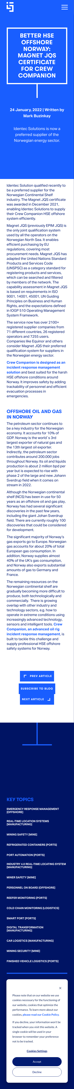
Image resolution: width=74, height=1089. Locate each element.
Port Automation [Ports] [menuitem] (26, 855)
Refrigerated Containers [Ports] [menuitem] (32, 844)
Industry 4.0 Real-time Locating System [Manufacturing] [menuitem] (36, 866)
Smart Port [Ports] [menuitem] (21, 918)
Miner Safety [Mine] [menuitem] (21, 877)
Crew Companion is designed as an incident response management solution (36, 367)
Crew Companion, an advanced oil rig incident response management (34, 629)
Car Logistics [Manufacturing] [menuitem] (30, 940)
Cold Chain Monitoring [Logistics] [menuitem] (33, 908)
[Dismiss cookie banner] (60, 987)
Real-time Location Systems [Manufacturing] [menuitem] (28, 823)
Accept (37, 1061)
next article (33, 699)
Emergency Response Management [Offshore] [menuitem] (33, 811)
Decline (37, 1072)
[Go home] (10, 7)
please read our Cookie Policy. (41, 1014)
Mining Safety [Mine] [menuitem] (22, 834)
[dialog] (37, 1031)
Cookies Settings (37, 1051)
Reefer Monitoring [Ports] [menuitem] (27, 898)
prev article (41, 676)
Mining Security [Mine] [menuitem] (23, 951)
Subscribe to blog (37, 688)
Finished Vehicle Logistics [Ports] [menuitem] (33, 961)
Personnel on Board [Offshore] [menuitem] (31, 887)
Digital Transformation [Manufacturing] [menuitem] (25, 929)
